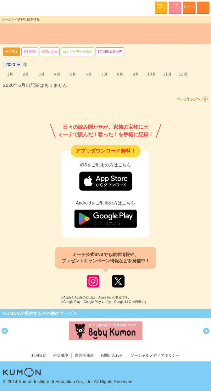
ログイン (189, 6)
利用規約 (39, 355)
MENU (203, 8)
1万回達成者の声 (109, 51)
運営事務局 (84, 355)
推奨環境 (60, 355)
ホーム (6, 19)
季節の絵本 (50, 51)
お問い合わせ (111, 355)
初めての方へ (161, 6)
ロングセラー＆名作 (77, 51)
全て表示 (11, 51)
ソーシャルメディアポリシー (155, 355)
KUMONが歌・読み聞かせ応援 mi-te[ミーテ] (19, 7)
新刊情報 (29, 51)
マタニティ (175, 6)
